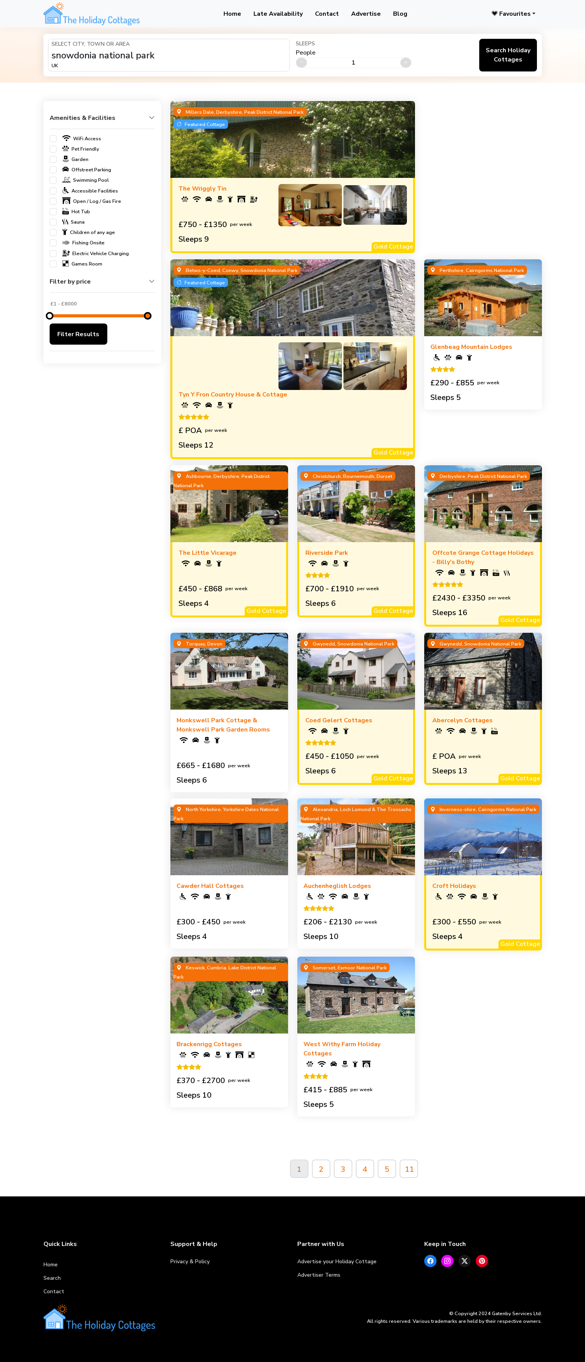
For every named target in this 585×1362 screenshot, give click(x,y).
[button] (102, 121)
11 (409, 1169)
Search (52, 1278)
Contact (327, 14)
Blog (400, 14)
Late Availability (278, 14)
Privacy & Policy (190, 1261)
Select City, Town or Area (91, 44)
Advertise (366, 14)
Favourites (511, 14)
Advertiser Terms (318, 1275)
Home (232, 14)
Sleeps (305, 43)
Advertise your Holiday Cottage (337, 1261)
